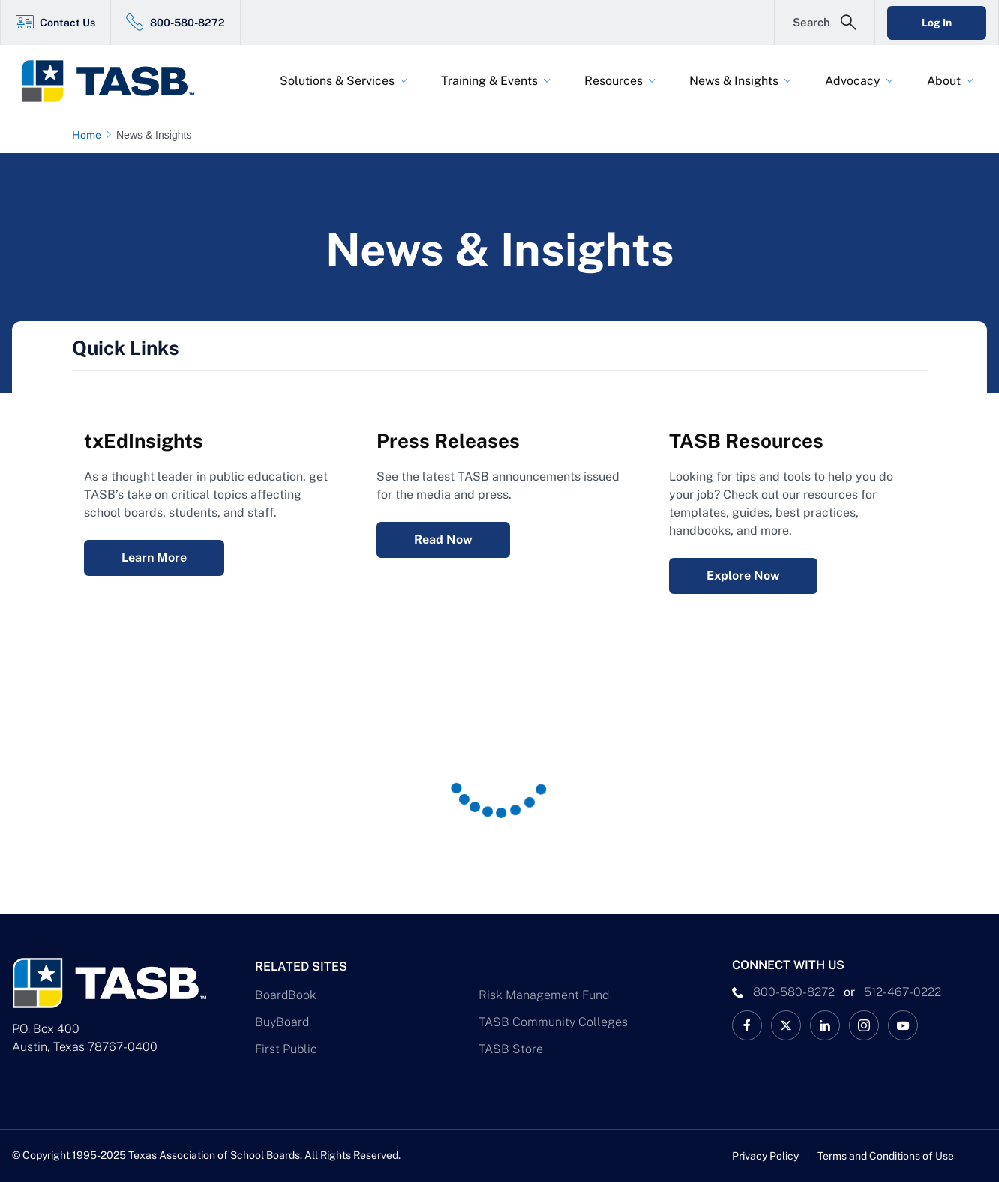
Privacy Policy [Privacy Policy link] (765, 1156)
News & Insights (733, 81)
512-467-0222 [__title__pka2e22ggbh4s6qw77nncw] (902, 992)
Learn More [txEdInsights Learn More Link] (154, 557)
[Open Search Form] (824, 22)
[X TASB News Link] (786, 1025)
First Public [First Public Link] (286, 1049)
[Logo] (117, 81)
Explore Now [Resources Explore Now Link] (743, 575)
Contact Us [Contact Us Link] (67, 22)
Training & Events (489, 81)
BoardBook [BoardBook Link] (285, 995)
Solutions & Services (337, 81)
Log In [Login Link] (937, 22)
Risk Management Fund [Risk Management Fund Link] (543, 995)
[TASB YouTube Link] (903, 1025)
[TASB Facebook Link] (747, 1025)
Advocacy (852, 81)
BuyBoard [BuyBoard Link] (282, 1022)
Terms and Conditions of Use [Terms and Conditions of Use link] (886, 1156)
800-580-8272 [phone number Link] (794, 992)
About (944, 81)
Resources (613, 81)
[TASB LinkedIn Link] (825, 1025)
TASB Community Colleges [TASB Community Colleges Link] (553, 1022)
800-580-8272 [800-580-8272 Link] (187, 22)
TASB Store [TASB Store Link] (510, 1049)
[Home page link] (89, 135)
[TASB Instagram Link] (864, 1025)
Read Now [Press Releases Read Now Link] (443, 539)
